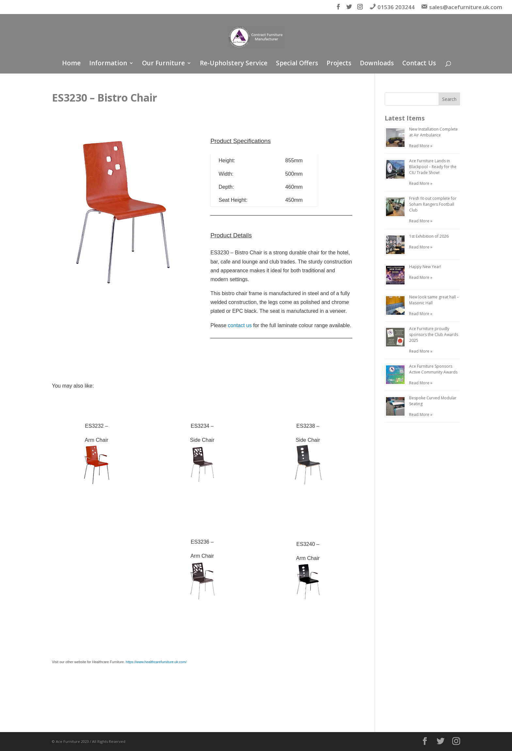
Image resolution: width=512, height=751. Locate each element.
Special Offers (297, 64)
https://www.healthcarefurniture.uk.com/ (156, 662)
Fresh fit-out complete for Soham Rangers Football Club (432, 204)
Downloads (377, 64)
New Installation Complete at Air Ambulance (433, 132)
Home (71, 64)
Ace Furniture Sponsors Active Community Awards (433, 369)
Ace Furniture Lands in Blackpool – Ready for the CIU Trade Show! (432, 166)
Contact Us (419, 64)
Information (108, 64)
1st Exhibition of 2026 (429, 236)
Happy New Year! (425, 266)
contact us (240, 325)
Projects (339, 64)
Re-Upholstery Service (233, 64)
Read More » (420, 146)
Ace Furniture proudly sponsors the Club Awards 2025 (433, 334)
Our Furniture (163, 64)
